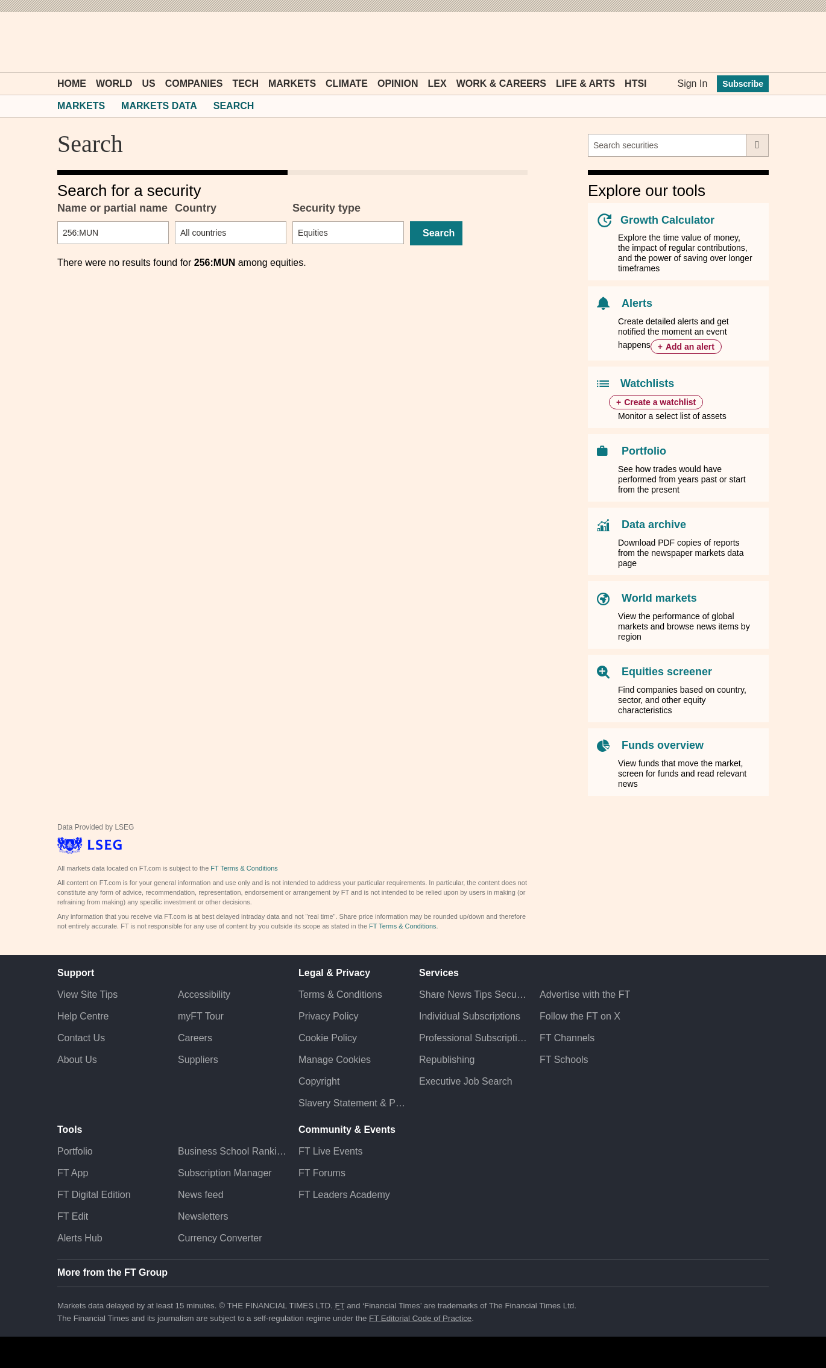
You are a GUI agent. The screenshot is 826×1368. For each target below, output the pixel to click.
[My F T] (753, 42)
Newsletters (203, 1216)
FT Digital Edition (94, 1195)
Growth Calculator (667, 220)
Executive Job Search (465, 1081)
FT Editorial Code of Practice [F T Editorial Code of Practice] (420, 1318)
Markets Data (159, 106)
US (148, 83)
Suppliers (198, 1059)
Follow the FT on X (580, 1016)
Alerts (637, 303)
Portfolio (644, 451)
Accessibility (204, 994)
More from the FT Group (112, 1272)
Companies (194, 83)
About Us (77, 1059)
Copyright (318, 1081)
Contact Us (81, 1038)
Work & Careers (501, 83)
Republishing (447, 1059)
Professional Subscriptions (473, 1038)
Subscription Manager (225, 1173)
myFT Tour (201, 1016)
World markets (659, 598)
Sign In (692, 83)
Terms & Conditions (340, 994)
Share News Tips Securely (473, 994)
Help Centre (83, 1016)
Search (233, 106)
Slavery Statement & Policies (352, 1103)
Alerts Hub (79, 1238)
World (114, 83)
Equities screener (667, 672)
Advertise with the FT (585, 994)
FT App (72, 1173)
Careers (195, 1038)
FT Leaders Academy (344, 1195)
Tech (245, 83)
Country (195, 208)
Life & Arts (585, 83)
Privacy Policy (328, 1016)
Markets (292, 83)
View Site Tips (87, 994)
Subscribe (742, 84)
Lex (437, 83)
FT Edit (72, 1216)
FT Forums (321, 1173)
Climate (347, 83)
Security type (326, 208)
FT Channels (567, 1038)
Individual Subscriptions (469, 1016)
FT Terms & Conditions (243, 868)
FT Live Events (330, 1151)
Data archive (654, 525)
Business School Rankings (232, 1151)
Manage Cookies (334, 1059)
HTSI (635, 83)
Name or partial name (112, 208)
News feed (201, 1195)
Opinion (397, 83)
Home (71, 83)
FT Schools (564, 1059)
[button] (63, 42)
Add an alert (690, 346)
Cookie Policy (327, 1038)
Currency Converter (220, 1238)
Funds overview (663, 745)
